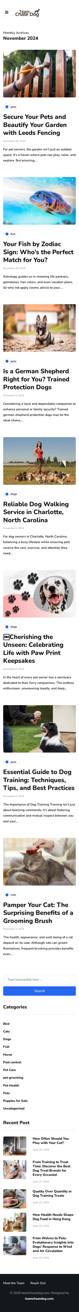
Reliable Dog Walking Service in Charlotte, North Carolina (36, 512)
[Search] (39, 979)
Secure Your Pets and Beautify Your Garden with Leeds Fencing (35, 125)
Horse (7, 1054)
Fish (6, 1047)
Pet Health (11, 1085)
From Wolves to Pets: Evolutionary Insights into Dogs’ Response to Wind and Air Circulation (53, 1244)
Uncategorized (13, 1108)
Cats (6, 1031)
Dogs (7, 1039)
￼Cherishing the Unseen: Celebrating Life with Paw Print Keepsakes (33, 649)
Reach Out (38, 1283)
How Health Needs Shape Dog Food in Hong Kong (53, 1216)
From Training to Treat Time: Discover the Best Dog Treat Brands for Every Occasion (51, 1168)
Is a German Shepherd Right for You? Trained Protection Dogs (36, 379)
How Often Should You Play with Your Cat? (51, 1140)
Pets (6, 1093)
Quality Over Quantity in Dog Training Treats (52, 1193)
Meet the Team (13, 1283)
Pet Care (9, 1070)
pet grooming (13, 1077)
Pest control (12, 1062)
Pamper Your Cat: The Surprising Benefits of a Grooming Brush (38, 913)
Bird (6, 1024)
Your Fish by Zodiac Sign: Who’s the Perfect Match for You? (38, 252)
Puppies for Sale (15, 1101)
